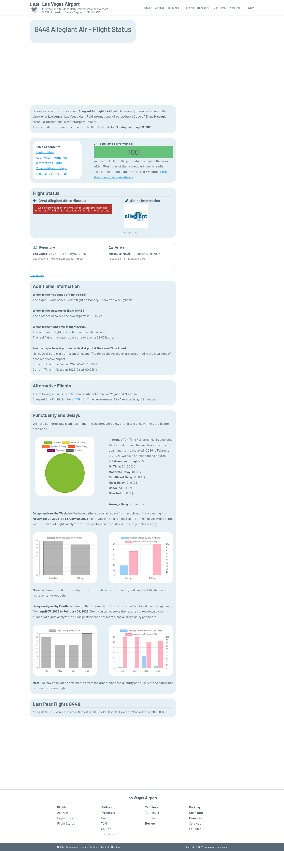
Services (195, 823)
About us (115, 846)
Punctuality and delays (51, 168)
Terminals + (174, 7)
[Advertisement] (142, 73)
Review (250, 7)
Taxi (104, 823)
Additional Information (51, 157)
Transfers (107, 834)
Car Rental (220, 7)
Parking (189, 7)
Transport (108, 812)
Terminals (152, 807)
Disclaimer (94, 846)
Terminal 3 (152, 818)
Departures (65, 818)
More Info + (236, 7)
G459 (77, 399)
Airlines (159, 7)
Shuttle (106, 828)
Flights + (147, 7)
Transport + (204, 7)
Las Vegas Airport (61, 4)
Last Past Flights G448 (51, 173)
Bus (103, 818)
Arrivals (62, 812)
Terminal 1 (152, 812)
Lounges (195, 828)
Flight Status (45, 152)
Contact (105, 846)
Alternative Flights (49, 163)
